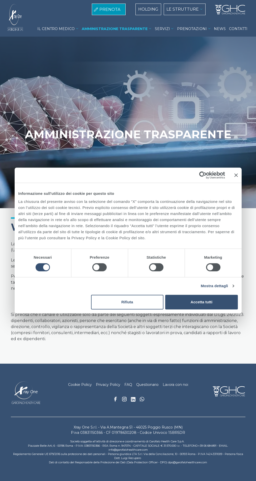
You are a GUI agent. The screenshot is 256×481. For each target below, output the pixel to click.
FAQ (128, 384)
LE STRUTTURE (182, 9)
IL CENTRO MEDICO (56, 28)
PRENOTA (109, 9)
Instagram (124, 400)
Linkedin (133, 401)
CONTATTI (238, 28)
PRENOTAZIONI (192, 28)
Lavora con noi (175, 384)
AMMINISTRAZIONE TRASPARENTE (115, 28)
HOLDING (148, 9)
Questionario (147, 384)
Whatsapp (142, 400)
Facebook (115, 400)
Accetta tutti (202, 302)
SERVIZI (162, 28)
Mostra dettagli (214, 286)
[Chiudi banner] (236, 175)
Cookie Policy (80, 384)
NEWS (220, 28)
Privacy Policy (108, 384)
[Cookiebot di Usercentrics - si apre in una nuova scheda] (203, 175)
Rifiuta (127, 302)
